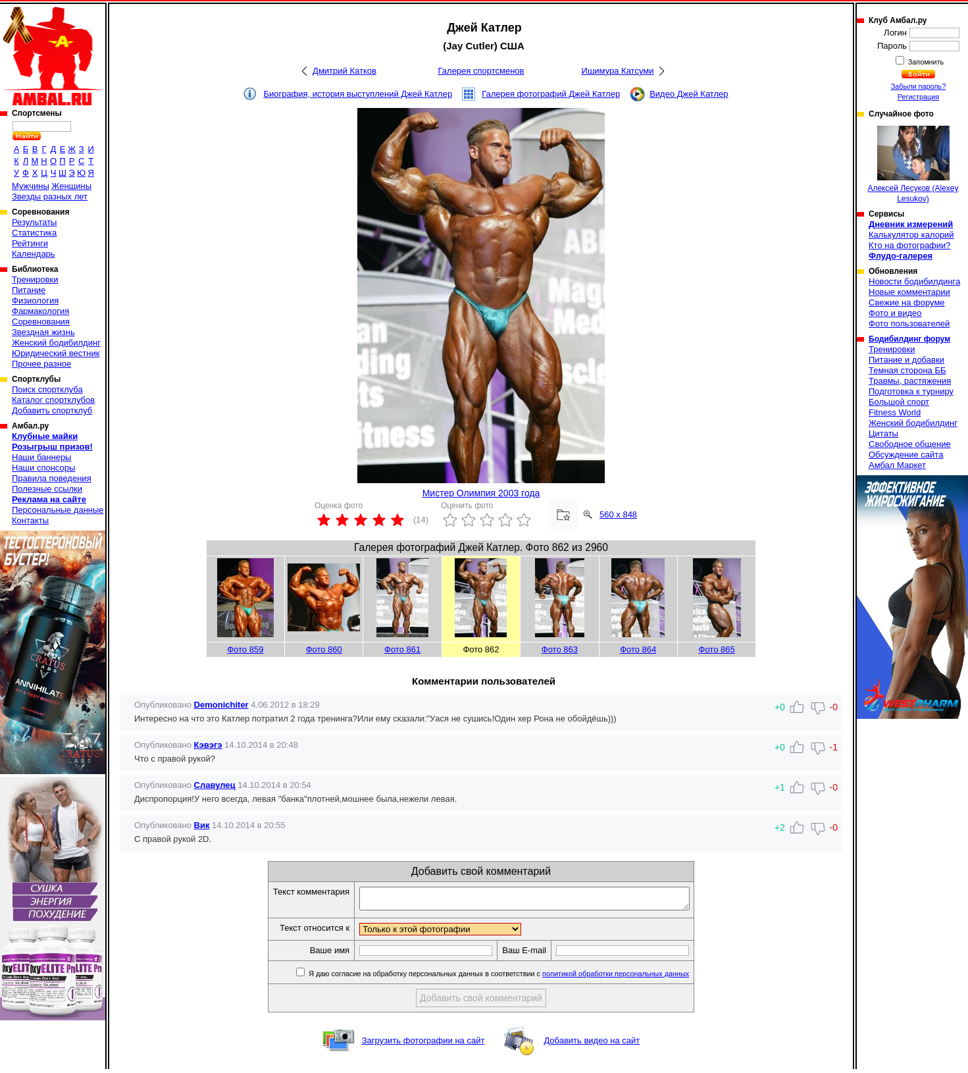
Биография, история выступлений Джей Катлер (357, 94)
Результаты (34, 222)
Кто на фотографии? (910, 245)
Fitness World (895, 412)
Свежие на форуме (907, 302)
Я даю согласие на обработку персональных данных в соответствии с (517, 977)
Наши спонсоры (43, 468)
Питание (28, 290)
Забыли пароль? (918, 86)
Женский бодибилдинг (56, 343)
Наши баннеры (41, 457)
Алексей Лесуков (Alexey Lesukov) (912, 164)
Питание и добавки (906, 360)
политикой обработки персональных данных (635, 977)
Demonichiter (221, 705)
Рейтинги (30, 243)
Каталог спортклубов (53, 400)
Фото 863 (560, 649)
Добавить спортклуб (52, 410)
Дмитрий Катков (344, 71)
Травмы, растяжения (910, 381)
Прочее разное (41, 364)
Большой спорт (899, 402)
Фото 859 (245, 649)
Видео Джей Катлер (689, 94)
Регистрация (918, 97)
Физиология (35, 300)
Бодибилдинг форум (909, 339)
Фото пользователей (909, 323)
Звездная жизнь (43, 332)
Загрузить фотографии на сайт (423, 1044)
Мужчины (30, 186)
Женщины (71, 186)
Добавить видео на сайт (592, 1044)
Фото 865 (717, 649)
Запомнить (925, 62)
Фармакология (40, 311)
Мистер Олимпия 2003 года (481, 493)
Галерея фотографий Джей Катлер (551, 94)
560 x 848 (618, 514)
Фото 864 (638, 649)
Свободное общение (910, 444)
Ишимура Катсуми (618, 71)
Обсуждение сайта (906, 454)
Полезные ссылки (47, 489)
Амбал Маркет (897, 465)
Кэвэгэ (208, 745)
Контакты (30, 520)
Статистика (34, 233)
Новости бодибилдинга (914, 281)
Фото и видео (895, 313)
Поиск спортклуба (47, 389)
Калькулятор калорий (911, 235)
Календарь (33, 254)
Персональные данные (58, 510)
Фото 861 (402, 649)
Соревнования (41, 322)
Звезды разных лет (50, 196)
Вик (202, 825)
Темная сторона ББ (907, 370)
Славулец (215, 785)
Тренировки (35, 279)
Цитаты (883, 433)
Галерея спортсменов (481, 71)
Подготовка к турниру (911, 391)
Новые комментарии (909, 292)
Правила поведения (51, 478)
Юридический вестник (55, 353)
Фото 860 (324, 649)
